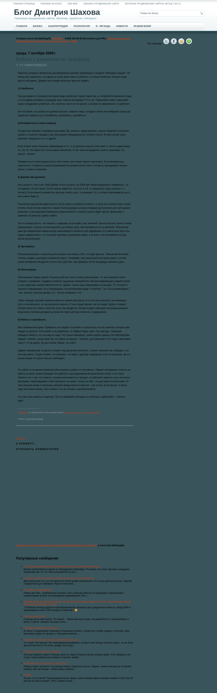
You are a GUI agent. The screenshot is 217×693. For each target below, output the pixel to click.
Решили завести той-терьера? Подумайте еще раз (51, 639)
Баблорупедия (58, 26)
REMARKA (57, 38)
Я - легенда (103, 26)
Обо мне (73, 4)
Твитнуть (21, 438)
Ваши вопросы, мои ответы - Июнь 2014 (45, 663)
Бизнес (38, 26)
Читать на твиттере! (73, 412)
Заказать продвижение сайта (101, 4)
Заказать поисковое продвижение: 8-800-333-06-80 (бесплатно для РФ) (56, 545)
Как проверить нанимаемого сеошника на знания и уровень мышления (62, 566)
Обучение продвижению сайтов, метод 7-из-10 (153, 4)
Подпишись (23, 412)
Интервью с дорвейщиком (38, 589)
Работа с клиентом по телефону (53, 59)
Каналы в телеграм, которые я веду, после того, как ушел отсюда (59, 578)
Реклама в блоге (91, 412)
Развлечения (142, 26)
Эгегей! (27, 675)
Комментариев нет (35, 65)
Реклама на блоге (51, 4)
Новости (122, 26)
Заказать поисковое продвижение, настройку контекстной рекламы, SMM (73, 40)
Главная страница (24, 4)
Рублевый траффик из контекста (41, 628)
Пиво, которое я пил (34, 616)
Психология (81, 26)
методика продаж (34, 419)
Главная (21, 26)
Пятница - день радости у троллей (42, 651)
